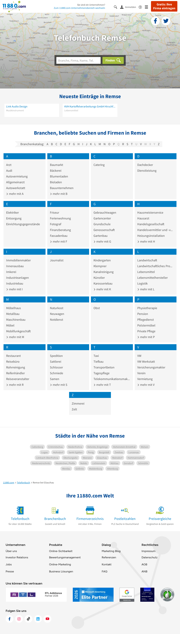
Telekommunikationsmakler (112, 379)
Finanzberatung (60, 230)
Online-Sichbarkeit (60, 551)
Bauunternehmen (61, 188)
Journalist (56, 260)
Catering (99, 165)
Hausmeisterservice (150, 212)
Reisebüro (13, 361)
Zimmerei (78, 403)
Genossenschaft (104, 230)
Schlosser (56, 367)
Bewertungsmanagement (65, 557)
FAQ (104, 571)
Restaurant (13, 356)
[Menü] (148, 6)
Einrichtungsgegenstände (23, 224)
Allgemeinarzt (15, 182)
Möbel (10, 325)
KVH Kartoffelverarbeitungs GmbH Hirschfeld (89, 106)
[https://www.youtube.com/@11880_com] (47, 619)
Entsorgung (13, 218)
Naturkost (56, 308)
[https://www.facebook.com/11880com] (9, 619)
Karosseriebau (103, 283)
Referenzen (109, 557)
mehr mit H (146, 241)
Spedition (56, 356)
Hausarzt (143, 218)
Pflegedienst (145, 320)
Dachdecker (145, 165)
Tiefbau (99, 361)
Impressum (148, 551)
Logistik (142, 283)
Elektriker (12, 212)
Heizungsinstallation (151, 236)
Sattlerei (55, 361)
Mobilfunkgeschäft (18, 331)
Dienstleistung (146, 171)
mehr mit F (58, 241)
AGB (144, 564)
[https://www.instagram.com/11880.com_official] (19, 619)
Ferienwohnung (60, 218)
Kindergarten (102, 260)
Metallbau (13, 314)
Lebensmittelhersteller (152, 278)
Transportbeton (104, 367)
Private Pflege (146, 331)
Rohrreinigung (15, 367)
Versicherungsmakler (151, 367)
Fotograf (55, 224)
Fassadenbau (59, 236)
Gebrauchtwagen (105, 212)
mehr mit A (15, 194)
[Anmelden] (129, 7)
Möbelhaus (13, 308)
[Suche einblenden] (117, 6)
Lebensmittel (146, 272)
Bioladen (56, 182)
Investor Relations (17, 557)
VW (139, 356)
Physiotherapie (147, 308)
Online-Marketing (60, 564)
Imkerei (11, 272)
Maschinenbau (15, 320)
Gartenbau (101, 236)
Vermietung (145, 379)
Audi (9, 171)
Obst (97, 308)
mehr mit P (146, 337)
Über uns (11, 551)
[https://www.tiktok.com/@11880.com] (28, 619)
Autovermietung (17, 176)
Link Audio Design (16, 106)
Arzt (8, 165)
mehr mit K (102, 289)
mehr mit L (146, 289)
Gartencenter (102, 218)
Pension (142, 314)
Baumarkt (56, 165)
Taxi (96, 356)
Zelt (74, 409)
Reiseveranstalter (17, 379)
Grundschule (102, 224)
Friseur (54, 212)
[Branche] (78, 60)
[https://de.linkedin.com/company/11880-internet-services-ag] (38, 619)
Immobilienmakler (18, 260)
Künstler (99, 278)
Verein (141, 373)
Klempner (100, 266)
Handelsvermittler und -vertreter (155, 230)
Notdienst (56, 320)
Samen (54, 379)
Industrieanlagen (17, 278)
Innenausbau (15, 266)
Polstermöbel (146, 325)
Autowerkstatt (15, 188)
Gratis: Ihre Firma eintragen (164, 6)
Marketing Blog (111, 551)
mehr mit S (58, 385)
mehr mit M (15, 337)
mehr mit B (59, 194)
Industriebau (14, 283)
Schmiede (56, 373)
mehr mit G (102, 241)
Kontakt (106, 564)
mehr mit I (14, 289)
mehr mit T (102, 385)
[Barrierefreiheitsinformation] (142, 6)
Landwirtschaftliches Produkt (155, 266)
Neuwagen (57, 314)
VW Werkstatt (146, 361)
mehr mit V (146, 385)
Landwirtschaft (147, 260)
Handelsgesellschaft (150, 224)
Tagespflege (102, 373)
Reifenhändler (15, 373)
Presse (10, 571)
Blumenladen (59, 176)
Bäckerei (55, 171)
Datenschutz (150, 557)
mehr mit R (15, 385)
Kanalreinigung (104, 272)
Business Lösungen (61, 571)
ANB (144, 571)
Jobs (9, 564)
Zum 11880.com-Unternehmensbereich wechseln (79, 7)
